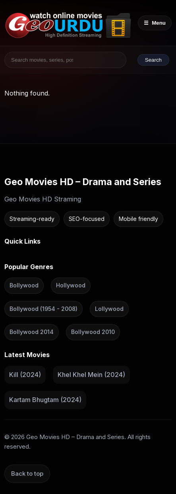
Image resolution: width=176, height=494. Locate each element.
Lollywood (109, 308)
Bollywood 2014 (32, 331)
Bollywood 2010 (93, 331)
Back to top (27, 473)
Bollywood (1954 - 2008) (43, 308)
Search (153, 60)
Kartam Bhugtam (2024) (45, 400)
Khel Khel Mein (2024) (91, 374)
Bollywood (24, 285)
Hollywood (70, 285)
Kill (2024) (25, 374)
